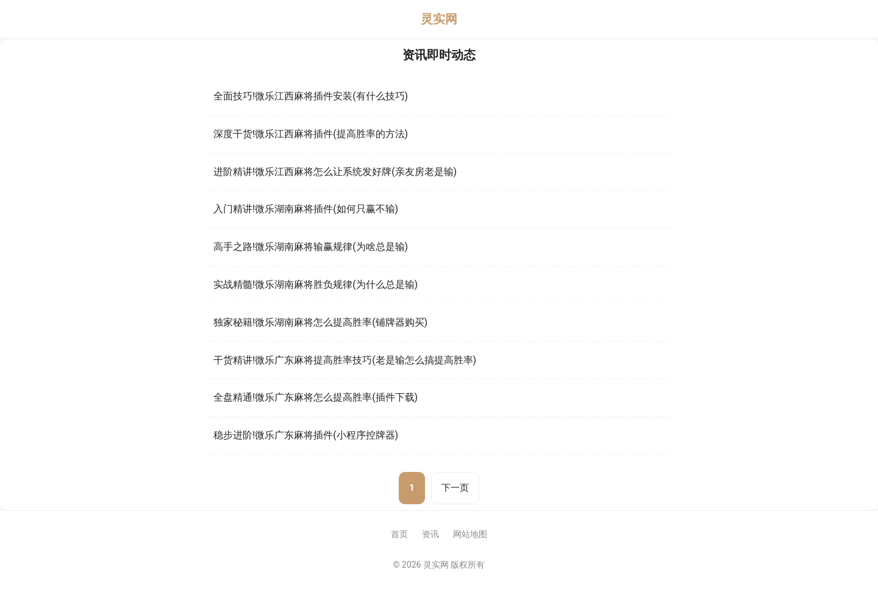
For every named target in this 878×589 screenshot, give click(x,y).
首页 (399, 534)
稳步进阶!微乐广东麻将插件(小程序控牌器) (305, 435)
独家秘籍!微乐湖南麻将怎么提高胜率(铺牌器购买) (320, 322)
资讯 (430, 534)
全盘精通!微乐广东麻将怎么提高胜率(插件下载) (315, 397)
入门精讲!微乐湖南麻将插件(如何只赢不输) (305, 209)
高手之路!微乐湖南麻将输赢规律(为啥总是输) (310, 246)
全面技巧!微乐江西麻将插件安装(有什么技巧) (310, 96)
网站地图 (470, 534)
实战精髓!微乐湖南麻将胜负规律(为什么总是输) (315, 284)
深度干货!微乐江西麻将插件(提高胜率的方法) (310, 134)
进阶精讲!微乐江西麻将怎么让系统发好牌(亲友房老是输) (335, 171)
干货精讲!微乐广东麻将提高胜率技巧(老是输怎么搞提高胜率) (344, 360)
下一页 (455, 487)
